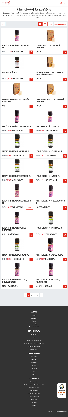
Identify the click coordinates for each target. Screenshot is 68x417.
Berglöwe (34, 368)
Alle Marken (34, 357)
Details (30, 208)
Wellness (34, 399)
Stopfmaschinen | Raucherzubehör (34, 385)
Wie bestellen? (34, 349)
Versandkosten (62, 411)
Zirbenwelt (34, 402)
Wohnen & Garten (34, 396)
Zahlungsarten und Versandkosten (34, 343)
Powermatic (34, 382)
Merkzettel (34, 324)
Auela (34, 365)
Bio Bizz (34, 374)
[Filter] (3, 24)
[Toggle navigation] (3, 2)
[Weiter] (41, 295)
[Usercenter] (61, 2)
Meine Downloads (34, 327)
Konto (34, 321)
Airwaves (34, 362)
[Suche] (57, 2)
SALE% (34, 405)
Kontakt (34, 315)
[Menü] (65, 384)
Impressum (34, 334)
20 (60, 24)
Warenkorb (34, 318)
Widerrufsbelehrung (34, 346)
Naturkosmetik (34, 390)
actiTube (34, 359)
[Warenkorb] (65, 2)
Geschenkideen (34, 388)
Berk (34, 371)
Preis (50, 24)
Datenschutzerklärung (34, 340)
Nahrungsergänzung (34, 393)
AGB (34, 337)
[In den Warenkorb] (31, 52)
